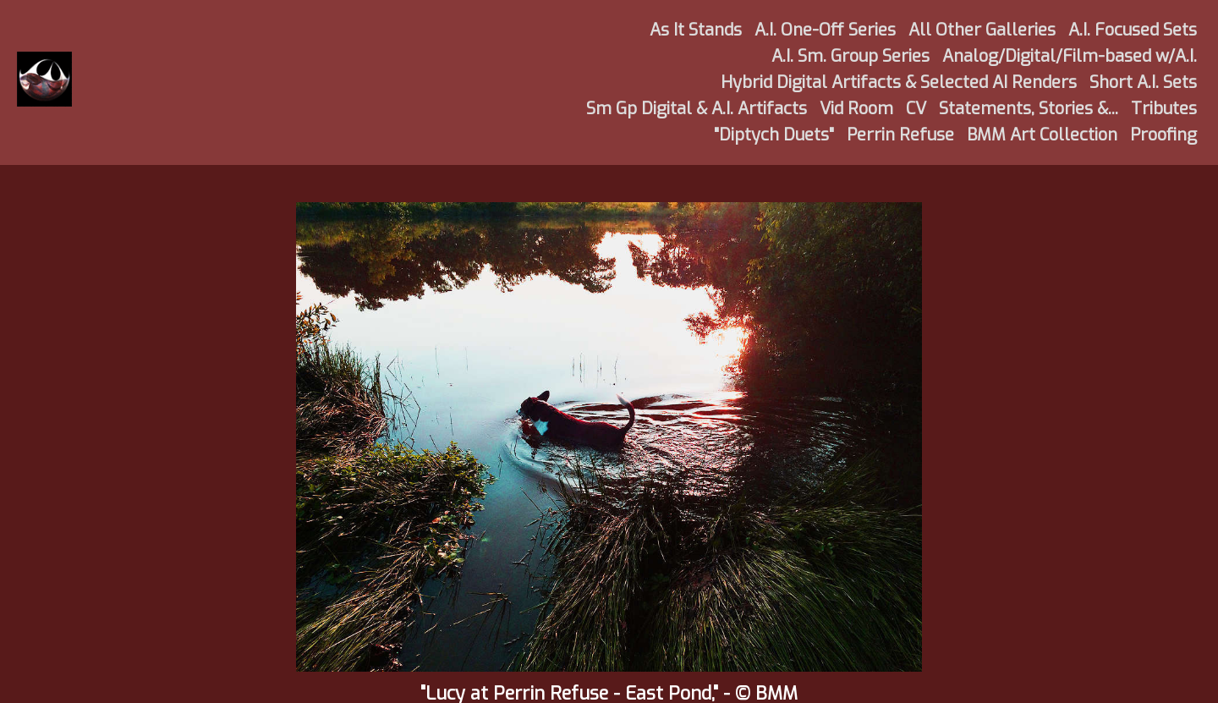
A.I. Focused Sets (1132, 30)
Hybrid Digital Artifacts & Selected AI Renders (899, 82)
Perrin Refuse (900, 135)
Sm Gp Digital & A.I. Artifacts (696, 108)
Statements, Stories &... (1028, 108)
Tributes (1164, 108)
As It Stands (696, 30)
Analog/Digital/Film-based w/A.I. (1069, 56)
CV (916, 108)
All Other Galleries (982, 30)
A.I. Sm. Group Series (850, 56)
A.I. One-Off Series (825, 30)
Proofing (1163, 135)
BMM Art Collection (1042, 135)
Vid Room (856, 108)
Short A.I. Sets (1143, 82)
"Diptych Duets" (774, 135)
